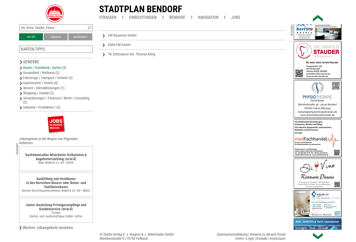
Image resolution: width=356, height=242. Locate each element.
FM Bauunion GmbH (122, 35)
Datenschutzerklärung (232, 234)
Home (239, 238)
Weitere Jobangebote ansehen (48, 227)
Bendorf (177, 17)
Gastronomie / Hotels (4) (40, 83)
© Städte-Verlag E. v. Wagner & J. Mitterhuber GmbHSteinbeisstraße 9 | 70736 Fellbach (137, 236)
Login (250, 238)
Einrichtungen (143, 17)
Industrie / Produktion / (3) (41, 107)
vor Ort (31, 37)
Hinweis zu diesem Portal (268, 234)
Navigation (208, 17)
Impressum (278, 238)
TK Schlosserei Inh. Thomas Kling (131, 54)
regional (56, 37)
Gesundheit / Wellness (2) (41, 73)
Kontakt (261, 238)
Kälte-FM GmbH (119, 45)
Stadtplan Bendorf (140, 9)
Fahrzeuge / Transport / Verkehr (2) (47, 78)
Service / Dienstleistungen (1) (43, 88)
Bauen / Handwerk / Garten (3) (44, 68)
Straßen (107, 17)
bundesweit (80, 37)
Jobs (235, 17)
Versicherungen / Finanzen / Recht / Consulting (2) (56, 100)
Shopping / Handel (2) (38, 93)
